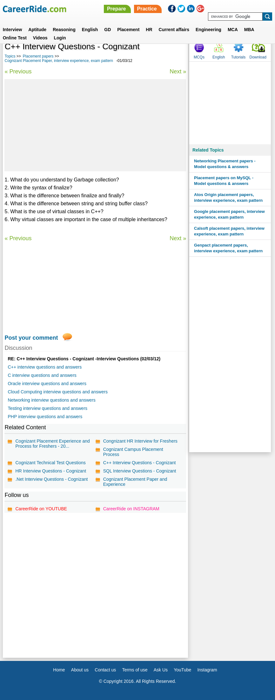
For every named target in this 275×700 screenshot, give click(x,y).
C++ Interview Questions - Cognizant (139, 462)
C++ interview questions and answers (45, 367)
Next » (178, 71)
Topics (9, 56)
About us (80, 669)
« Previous (17, 71)
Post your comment (31, 338)
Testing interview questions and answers (47, 408)
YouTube (182, 669)
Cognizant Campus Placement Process (133, 452)
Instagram (207, 669)
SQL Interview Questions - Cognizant (139, 470)
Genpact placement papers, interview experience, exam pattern (228, 248)
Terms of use (134, 669)
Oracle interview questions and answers (47, 383)
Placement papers (38, 56)
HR (149, 29)
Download (257, 57)
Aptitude (37, 29)
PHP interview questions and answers (45, 416)
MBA (249, 29)
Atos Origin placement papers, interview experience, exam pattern (228, 197)
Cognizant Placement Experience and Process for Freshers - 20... (52, 443)
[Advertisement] (95, 125)
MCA (233, 29)
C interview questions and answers (42, 375)
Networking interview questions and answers (51, 400)
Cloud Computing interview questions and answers (57, 391)
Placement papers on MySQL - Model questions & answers (223, 180)
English (90, 29)
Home (59, 669)
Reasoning (64, 29)
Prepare (116, 8)
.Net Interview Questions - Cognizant (51, 479)
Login (60, 37)
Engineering (208, 29)
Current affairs (174, 29)
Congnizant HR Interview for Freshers (140, 441)
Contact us (105, 669)
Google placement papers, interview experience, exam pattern (229, 214)
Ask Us (161, 669)
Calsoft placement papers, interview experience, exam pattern (229, 231)
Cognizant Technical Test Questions (50, 462)
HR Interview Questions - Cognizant (50, 470)
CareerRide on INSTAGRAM (131, 508)
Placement (128, 29)
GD (107, 29)
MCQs (199, 57)
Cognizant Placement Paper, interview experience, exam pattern (58, 60)
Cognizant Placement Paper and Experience (135, 482)
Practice (147, 8)
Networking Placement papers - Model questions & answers (225, 164)
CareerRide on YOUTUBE (41, 508)
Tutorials (238, 57)
